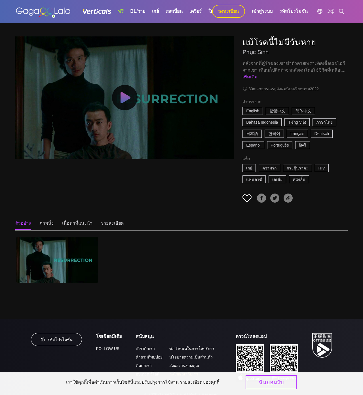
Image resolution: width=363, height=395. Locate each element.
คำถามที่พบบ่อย (149, 357)
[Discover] (330, 11)
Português (280, 145)
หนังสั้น (299, 179)
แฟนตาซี (254, 179)
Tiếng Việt (297, 122)
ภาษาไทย (324, 122)
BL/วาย (137, 11)
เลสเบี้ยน (174, 11)
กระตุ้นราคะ (297, 168)
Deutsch (322, 133)
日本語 (252, 133)
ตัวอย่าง (23, 223)
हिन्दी (302, 145)
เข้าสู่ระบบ (262, 11)
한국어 (274, 133)
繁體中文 (277, 111)
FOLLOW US (107, 348)
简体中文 (303, 111)
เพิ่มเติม (250, 76)
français (297, 133)
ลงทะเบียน (228, 11)
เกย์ (155, 11)
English (252, 111)
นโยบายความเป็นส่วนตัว (191, 357)
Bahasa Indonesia (262, 122)
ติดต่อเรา (144, 365)
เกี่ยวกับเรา (145, 348)
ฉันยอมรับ (271, 382)
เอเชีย (277, 179)
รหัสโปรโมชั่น (293, 11)
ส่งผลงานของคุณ (184, 365)
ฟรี (121, 11)
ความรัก (269, 168)
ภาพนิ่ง (46, 223)
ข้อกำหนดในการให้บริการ (192, 348)
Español (253, 145)
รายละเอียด (112, 223)
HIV (321, 168)
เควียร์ (195, 11)
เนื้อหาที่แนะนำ (77, 223)
